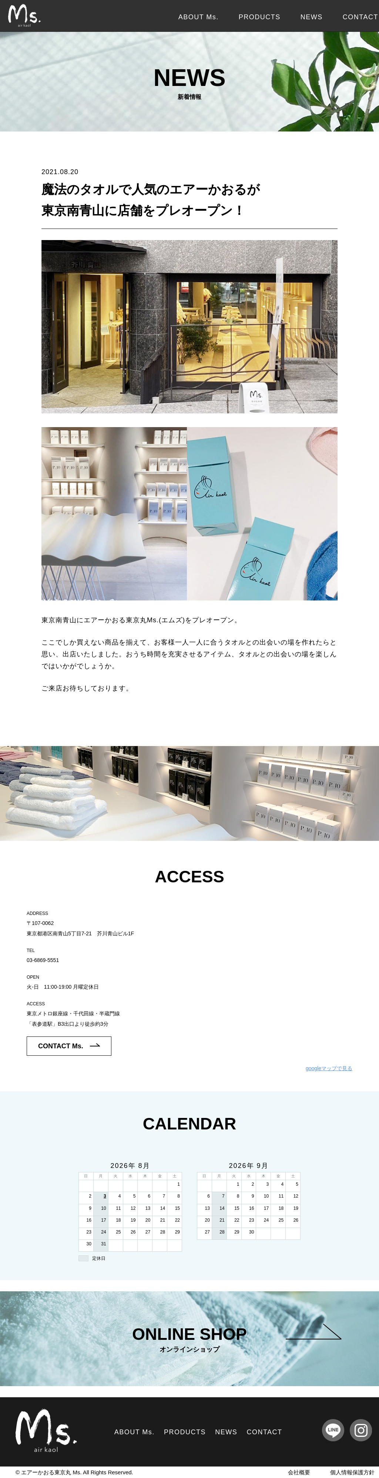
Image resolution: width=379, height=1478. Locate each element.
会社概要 (299, 1472)
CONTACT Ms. (69, 1046)
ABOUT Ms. (198, 17)
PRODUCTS (260, 17)
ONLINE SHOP (236, 1339)
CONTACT (360, 17)
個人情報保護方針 (352, 1472)
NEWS (312, 17)
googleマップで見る (329, 1068)
